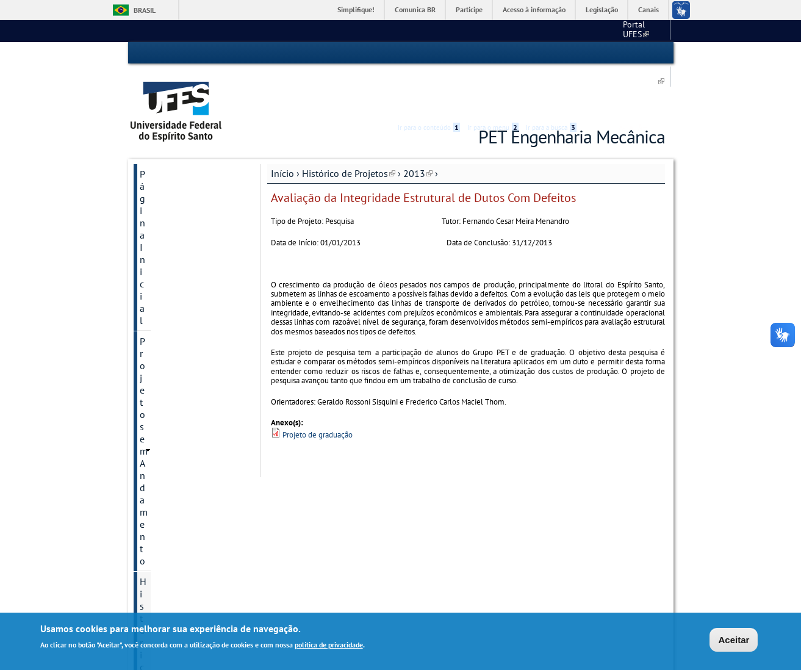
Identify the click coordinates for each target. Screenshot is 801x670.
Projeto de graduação (317, 388)
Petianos (157, 506)
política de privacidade (329, 645)
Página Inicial (168, 127)
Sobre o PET (165, 527)
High (606, 53)
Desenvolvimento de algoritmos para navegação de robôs (190, 286)
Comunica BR (415, 9)
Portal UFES (463, 30)
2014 (150, 319)
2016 (150, 361)
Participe (469, 9)
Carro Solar (172, 253)
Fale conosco (642, 30)
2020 (150, 444)
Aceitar (733, 640)
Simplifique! (356, 9)
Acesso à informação (534, 9)
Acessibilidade (592, 53)
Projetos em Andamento (189, 148)
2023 (150, 464)
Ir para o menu (493, 53)
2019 (150, 423)
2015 (150, 340)
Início (282, 126)
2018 (150, 402)
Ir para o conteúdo (429, 53)
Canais (648, 9)
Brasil (145, 10)
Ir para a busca (551, 53)
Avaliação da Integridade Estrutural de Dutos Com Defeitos (194, 221)
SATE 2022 (162, 569)
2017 (150, 381)
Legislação (602, 9)
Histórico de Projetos (348, 126)
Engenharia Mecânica (566, 30)
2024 (150, 485)
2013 (418, 126)
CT (505, 30)
